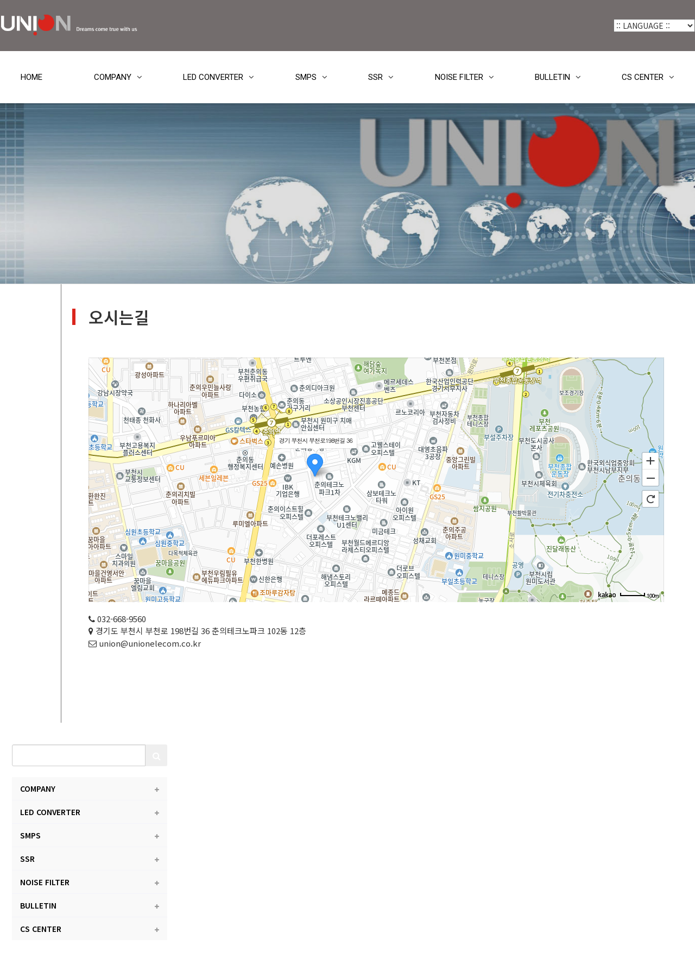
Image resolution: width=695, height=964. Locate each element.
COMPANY (112, 77)
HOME (31, 77)
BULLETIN (552, 77)
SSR (375, 77)
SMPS (306, 77)
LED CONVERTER (213, 77)
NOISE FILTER (459, 77)
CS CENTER (643, 77)
